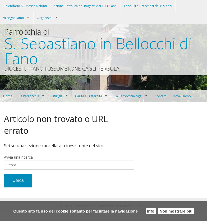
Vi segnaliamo (13, 18)
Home (7, 96)
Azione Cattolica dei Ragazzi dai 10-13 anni (85, 6)
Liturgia (57, 96)
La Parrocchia (29, 96)
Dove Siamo (182, 96)
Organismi (44, 18)
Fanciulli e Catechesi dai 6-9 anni (148, 6)
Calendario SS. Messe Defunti (25, 6)
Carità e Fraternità (88, 96)
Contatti (161, 96)
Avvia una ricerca (18, 157)
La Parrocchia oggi (128, 96)
